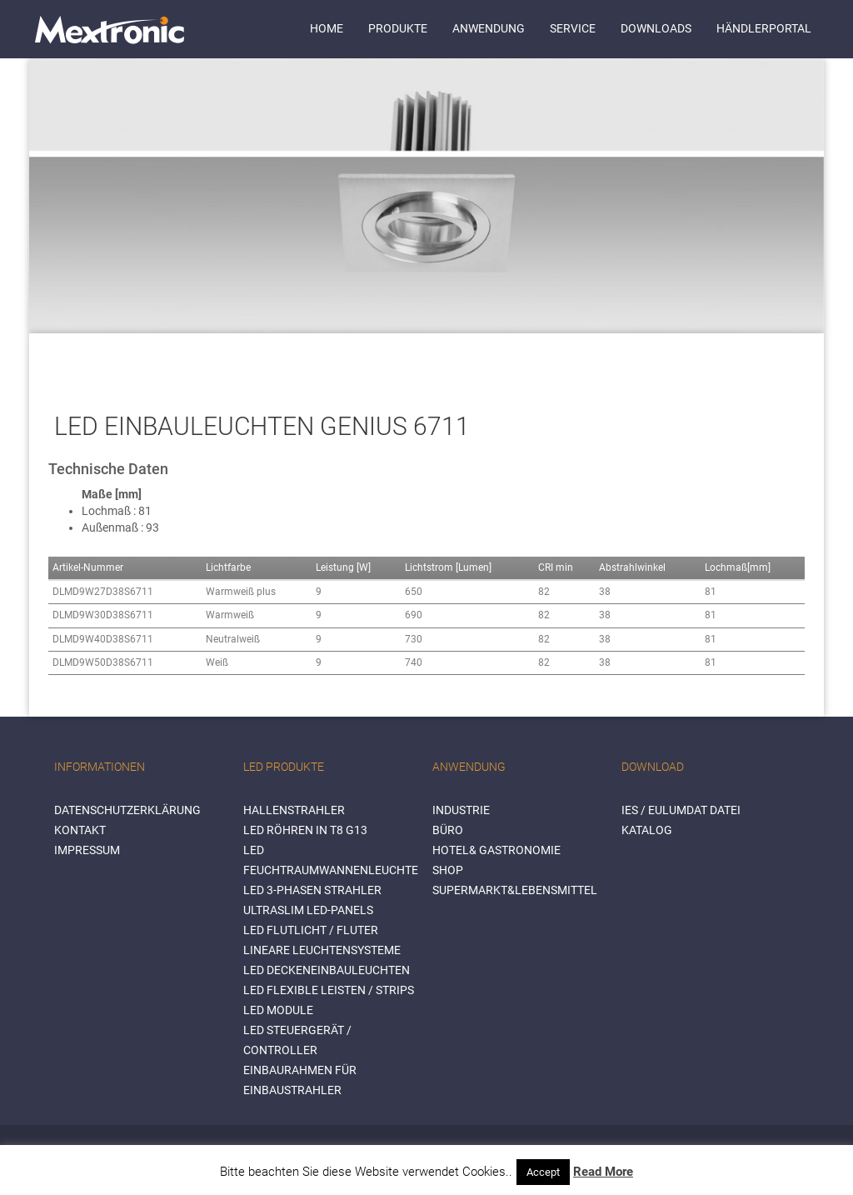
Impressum (87, 850)
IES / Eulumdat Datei (681, 810)
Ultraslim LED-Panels (308, 910)
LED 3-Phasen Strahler (312, 890)
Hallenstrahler (294, 810)
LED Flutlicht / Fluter (310, 930)
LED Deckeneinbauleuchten (326, 970)
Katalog (646, 830)
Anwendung (488, 28)
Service (573, 28)
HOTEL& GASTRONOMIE (496, 850)
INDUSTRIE (461, 810)
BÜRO (447, 830)
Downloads (656, 28)
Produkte (397, 28)
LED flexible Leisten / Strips (328, 990)
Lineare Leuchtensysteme (322, 950)
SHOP (447, 870)
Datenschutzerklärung (127, 810)
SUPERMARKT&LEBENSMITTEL (514, 890)
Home (326, 28)
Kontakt (80, 830)
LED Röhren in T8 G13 (305, 830)
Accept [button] (543, 1172)
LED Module (278, 1010)
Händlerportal (763, 28)
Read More (603, 1171)
